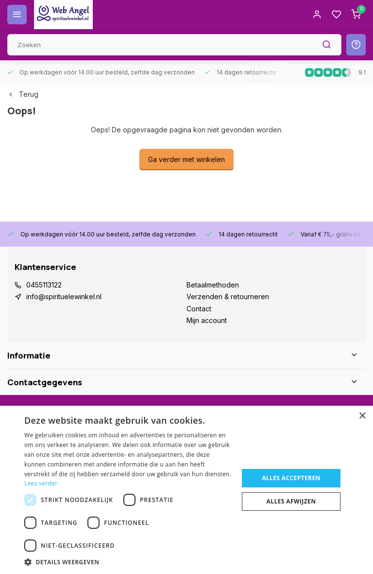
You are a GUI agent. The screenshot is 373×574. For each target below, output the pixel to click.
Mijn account (206, 320)
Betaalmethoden (212, 285)
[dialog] (186, 490)
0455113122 (44, 285)
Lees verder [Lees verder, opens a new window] (41, 483)
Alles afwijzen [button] (291, 501)
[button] (128, 562)
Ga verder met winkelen (186, 159)
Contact (198, 309)
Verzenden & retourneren (227, 296)
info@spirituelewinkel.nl (64, 296)
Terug (22, 94)
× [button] (362, 416)
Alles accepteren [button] (291, 478)
